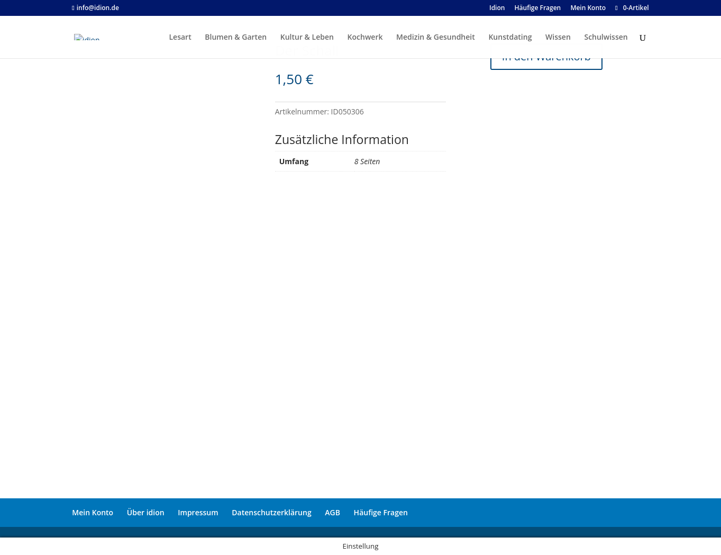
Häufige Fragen (381, 512)
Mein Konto (92, 512)
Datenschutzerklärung (271, 512)
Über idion (146, 512)
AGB (332, 512)
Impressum (198, 512)
